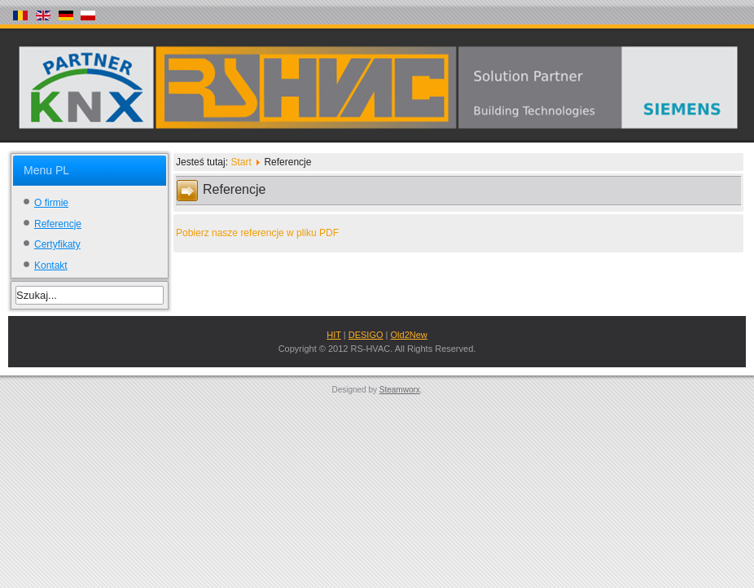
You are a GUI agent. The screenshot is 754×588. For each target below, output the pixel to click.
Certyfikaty (57, 244)
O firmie (51, 202)
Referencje (57, 224)
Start (240, 162)
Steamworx (399, 389)
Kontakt (51, 265)
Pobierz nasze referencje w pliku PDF (257, 233)
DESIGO (366, 335)
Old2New (409, 335)
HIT (334, 335)
